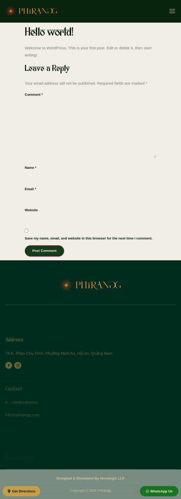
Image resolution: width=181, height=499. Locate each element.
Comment (34, 94)
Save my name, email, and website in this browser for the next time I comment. (88, 238)
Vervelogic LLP (112, 478)
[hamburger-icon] (172, 11)
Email (30, 189)
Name (30, 167)
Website (31, 210)
